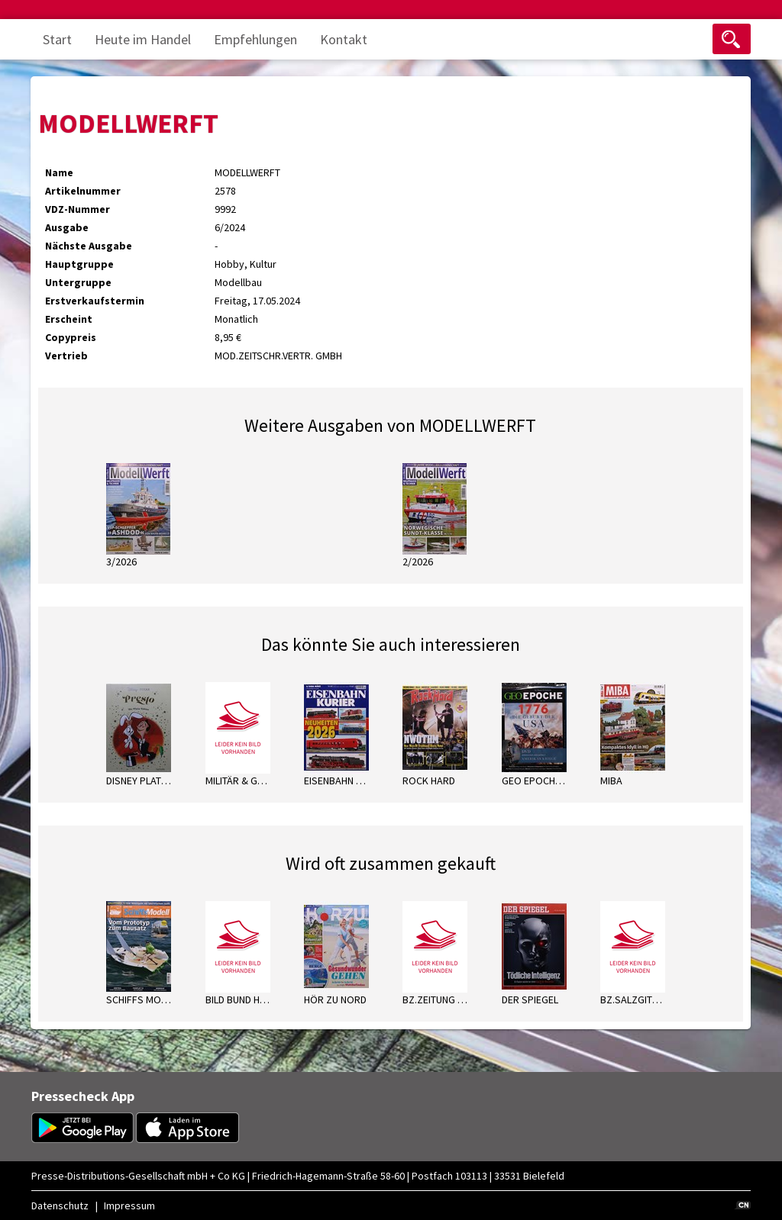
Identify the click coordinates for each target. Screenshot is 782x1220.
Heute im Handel (143, 39)
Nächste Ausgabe (88, 246)
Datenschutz (60, 1205)
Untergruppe (78, 282)
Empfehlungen (255, 39)
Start (57, 39)
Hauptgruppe (79, 264)
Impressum (129, 1205)
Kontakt (343, 39)
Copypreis (70, 337)
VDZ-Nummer (77, 209)
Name (59, 172)
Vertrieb (66, 355)
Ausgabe (67, 227)
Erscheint (68, 319)
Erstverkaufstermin (94, 300)
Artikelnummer (83, 191)
